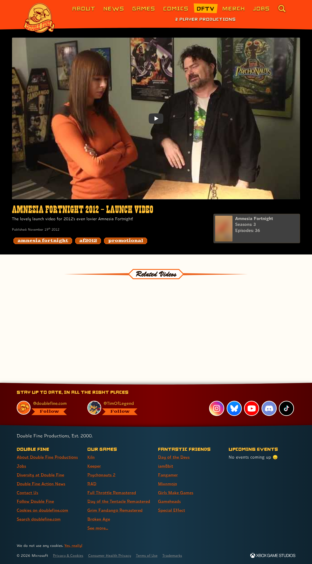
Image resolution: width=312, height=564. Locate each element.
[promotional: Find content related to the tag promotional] (125, 241)
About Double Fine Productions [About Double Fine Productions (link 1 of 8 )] (48, 457)
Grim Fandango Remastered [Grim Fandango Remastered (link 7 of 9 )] (115, 510)
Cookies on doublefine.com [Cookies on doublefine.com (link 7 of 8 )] (43, 510)
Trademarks (175, 555)
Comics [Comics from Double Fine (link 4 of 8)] (176, 8)
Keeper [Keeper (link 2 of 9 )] (94, 466)
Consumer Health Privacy (111, 555)
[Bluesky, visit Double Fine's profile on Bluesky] (234, 408)
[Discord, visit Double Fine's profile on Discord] (268, 408)
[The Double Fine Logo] (39, 18)
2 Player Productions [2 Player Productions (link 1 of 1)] (205, 19)
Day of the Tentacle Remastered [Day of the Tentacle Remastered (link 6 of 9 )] (119, 501)
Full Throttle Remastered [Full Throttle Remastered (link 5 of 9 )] (112, 492)
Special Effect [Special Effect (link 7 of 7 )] (172, 510)
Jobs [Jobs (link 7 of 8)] (261, 8)
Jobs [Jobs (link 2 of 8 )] (21, 466)
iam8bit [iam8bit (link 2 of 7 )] (165, 466)
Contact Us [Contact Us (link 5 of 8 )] (28, 492)
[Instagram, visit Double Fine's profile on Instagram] (216, 408)
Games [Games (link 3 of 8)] (143, 8)
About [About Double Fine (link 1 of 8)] (83, 8)
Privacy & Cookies (68, 555)
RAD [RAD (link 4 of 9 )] (92, 483)
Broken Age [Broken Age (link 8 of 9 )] (99, 519)
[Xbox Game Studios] (272, 555)
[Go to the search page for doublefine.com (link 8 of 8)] (282, 8)
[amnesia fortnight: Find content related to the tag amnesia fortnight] (42, 241)
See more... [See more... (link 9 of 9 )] (98, 528)
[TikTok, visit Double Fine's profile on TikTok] (286, 408)
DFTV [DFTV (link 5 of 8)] (205, 8)
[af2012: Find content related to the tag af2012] (88, 241)
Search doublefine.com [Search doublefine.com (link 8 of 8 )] (39, 519)
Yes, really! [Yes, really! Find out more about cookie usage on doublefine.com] (73, 545)
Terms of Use (149, 555)
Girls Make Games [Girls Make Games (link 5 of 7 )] (176, 492)
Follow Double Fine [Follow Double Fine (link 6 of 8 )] (36, 501)
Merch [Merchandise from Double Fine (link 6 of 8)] (233, 8)
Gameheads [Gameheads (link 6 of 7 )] (170, 501)
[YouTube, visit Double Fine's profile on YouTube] (251, 408)
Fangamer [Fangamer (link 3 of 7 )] (168, 475)
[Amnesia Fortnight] (256, 228)
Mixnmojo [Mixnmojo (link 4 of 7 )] (168, 483)
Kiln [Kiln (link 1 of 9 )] (91, 457)
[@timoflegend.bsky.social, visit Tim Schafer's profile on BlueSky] (117, 408)
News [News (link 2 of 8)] (113, 8)
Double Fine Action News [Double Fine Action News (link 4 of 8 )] (42, 483)
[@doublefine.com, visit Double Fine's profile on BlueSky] (47, 408)
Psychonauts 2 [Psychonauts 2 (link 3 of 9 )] (101, 475)
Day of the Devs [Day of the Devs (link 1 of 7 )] (174, 457)
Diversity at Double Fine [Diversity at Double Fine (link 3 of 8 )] (41, 475)
